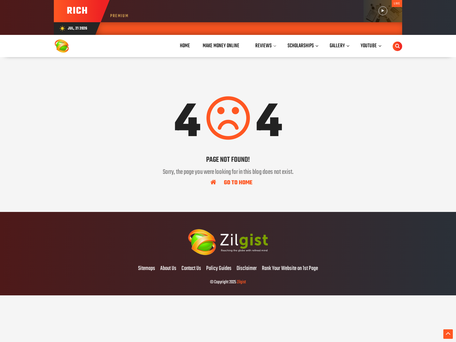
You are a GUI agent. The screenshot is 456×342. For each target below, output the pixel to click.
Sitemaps (146, 268)
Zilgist (241, 282)
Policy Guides (218, 268)
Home (185, 46)
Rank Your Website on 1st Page (290, 268)
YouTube (369, 46)
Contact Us (191, 268)
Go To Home (231, 182)
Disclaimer (247, 268)
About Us (168, 268)
